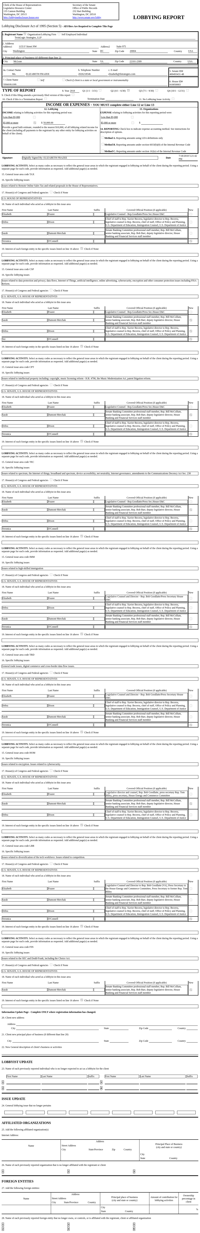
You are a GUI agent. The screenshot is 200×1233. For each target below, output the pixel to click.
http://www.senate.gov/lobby (87, 17)
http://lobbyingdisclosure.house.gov (21, 17)
